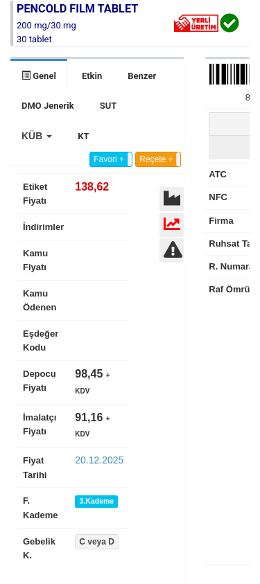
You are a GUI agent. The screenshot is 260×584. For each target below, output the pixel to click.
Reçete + (156, 159)
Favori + (109, 159)
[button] (36, 135)
